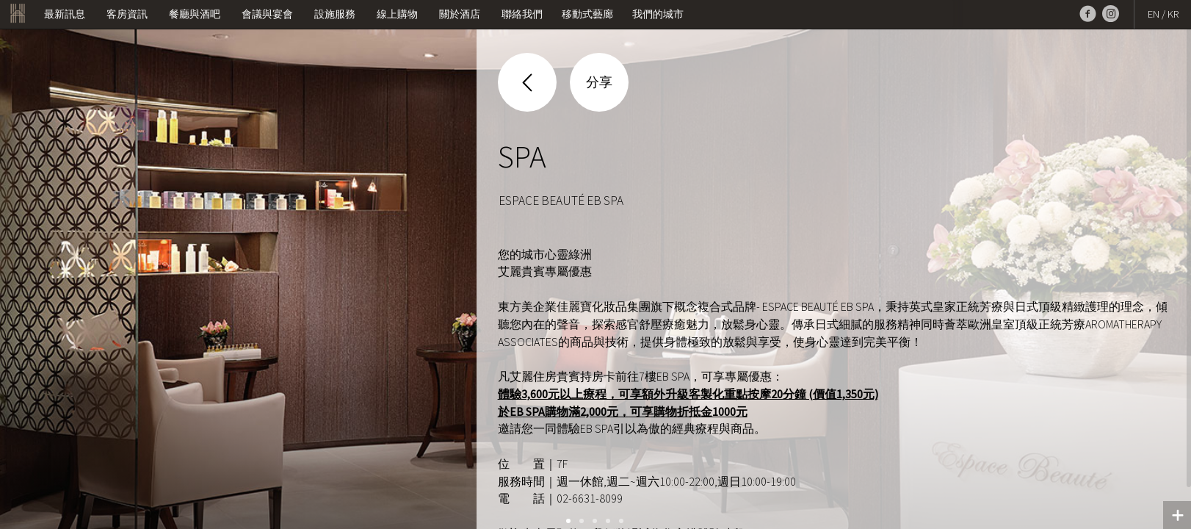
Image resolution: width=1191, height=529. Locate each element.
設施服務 (334, 14)
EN (1153, 14)
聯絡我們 (522, 14)
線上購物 (397, 14)
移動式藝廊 (587, 14)
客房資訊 (127, 14)
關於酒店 (459, 14)
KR (1173, 14)
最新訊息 (64, 14)
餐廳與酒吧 (194, 14)
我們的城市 (658, 14)
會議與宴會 (267, 14)
